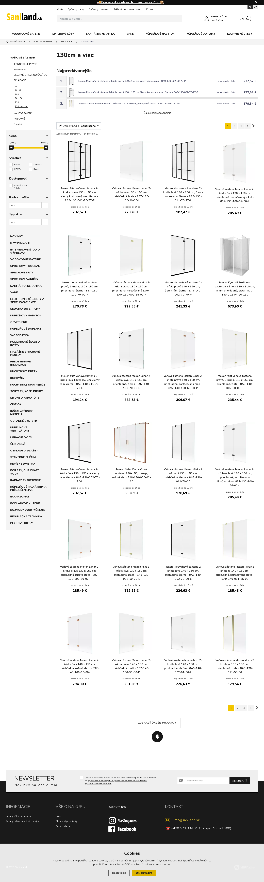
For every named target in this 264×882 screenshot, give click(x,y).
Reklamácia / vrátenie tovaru (127, 9)
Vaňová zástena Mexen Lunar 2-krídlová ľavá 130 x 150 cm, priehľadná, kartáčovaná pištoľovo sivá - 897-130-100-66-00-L (235, 477)
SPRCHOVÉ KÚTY (63, 34)
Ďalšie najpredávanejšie (157, 113)
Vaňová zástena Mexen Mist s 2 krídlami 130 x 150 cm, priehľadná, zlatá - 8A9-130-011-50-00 (129, 103)
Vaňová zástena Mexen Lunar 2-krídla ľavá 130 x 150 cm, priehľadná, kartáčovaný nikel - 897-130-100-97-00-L (235, 195)
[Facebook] (123, 828)
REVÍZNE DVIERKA (22, 464)
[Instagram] (123, 820)
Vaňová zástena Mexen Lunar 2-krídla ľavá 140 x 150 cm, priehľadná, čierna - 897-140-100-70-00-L (131, 382)
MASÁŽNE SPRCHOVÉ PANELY (25, 353)
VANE (130, 34)
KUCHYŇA (17, 378)
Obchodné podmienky (66, 821)
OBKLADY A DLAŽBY (24, 450)
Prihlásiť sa (217, 20)
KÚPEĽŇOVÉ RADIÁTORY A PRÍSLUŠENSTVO (28, 488)
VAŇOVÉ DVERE (23, 113)
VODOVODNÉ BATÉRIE (26, 34)
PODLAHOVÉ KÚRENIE (25, 503)
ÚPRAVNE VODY (21, 437)
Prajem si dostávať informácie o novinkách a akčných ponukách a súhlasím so (120, 780)
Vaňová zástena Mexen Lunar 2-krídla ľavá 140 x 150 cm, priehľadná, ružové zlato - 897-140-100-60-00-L (80, 666)
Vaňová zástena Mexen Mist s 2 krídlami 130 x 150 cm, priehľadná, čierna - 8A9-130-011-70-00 (183, 475)
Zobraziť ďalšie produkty (157, 723)
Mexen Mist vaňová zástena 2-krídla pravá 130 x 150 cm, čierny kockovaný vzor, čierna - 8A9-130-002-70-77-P (138, 92)
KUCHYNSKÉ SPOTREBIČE (27, 385)
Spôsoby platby (76, 9)
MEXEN (17, 169)
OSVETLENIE (19, 322)
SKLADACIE (20, 80)
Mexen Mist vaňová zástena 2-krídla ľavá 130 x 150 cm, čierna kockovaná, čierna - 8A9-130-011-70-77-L (183, 194)
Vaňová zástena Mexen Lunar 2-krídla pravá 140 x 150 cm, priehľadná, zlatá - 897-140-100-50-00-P (131, 666)
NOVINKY (16, 236)
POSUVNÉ (19, 118)
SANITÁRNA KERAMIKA (100, 34)
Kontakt (150, 9)
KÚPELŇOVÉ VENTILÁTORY (19, 429)
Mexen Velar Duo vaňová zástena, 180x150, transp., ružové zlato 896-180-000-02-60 (131, 475)
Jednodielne (20, 69)
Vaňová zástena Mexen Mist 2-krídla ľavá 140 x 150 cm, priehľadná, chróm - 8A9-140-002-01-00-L (183, 666)
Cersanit (38, 164)
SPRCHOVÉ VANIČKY (24, 279)
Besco (17, 164)
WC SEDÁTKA (19, 335)
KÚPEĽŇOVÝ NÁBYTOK (160, 34)
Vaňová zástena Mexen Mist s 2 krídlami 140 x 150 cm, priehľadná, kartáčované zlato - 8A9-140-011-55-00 (235, 573)
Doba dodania (63, 826)
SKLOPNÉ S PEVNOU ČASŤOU (30, 75)
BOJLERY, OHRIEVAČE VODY (24, 471)
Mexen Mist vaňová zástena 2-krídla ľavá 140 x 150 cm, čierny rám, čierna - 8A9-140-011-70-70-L (80, 382)
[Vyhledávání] (119, 18)
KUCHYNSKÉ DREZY (239, 34)
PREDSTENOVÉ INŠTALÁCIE (20, 363)
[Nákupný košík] (248, 18)
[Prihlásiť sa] (207, 18)
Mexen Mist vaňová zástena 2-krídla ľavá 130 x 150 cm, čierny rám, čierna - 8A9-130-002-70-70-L (80, 475)
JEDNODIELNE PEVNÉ (25, 64)
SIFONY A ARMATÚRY (24, 398)
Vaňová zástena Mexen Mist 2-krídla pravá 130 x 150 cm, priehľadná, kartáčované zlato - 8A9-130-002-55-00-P (131, 289)
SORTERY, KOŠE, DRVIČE (26, 391)
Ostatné (18, 124)
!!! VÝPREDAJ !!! (20, 243)
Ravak (37, 169)
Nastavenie (119, 873)
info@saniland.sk (186, 820)
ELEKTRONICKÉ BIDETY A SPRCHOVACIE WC (27, 300)
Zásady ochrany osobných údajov (22, 821)
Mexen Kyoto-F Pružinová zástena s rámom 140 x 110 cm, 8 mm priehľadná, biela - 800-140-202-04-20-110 (235, 289)
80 (16, 86)
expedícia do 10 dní (20, 187)
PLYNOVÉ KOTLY (21, 523)
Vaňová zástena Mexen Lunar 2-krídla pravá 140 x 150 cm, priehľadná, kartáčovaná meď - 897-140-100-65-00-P (183, 382)
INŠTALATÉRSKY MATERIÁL (21, 412)
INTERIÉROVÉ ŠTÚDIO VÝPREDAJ (25, 251)
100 (17, 94)
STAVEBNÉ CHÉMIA (23, 457)
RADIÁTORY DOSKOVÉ (25, 480)
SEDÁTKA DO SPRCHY (25, 309)
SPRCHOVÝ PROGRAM (25, 266)
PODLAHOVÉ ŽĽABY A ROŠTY (25, 343)
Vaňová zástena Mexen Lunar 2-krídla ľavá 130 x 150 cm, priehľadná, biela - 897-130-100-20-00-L (131, 194)
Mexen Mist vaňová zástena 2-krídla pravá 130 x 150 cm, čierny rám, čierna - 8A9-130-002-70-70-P (132, 81)
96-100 (19, 98)
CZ (255, 7)
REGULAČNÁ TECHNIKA (26, 516)
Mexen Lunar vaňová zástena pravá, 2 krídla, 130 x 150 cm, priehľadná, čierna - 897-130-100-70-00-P (79, 289)
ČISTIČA (15, 404)
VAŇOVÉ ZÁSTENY (23, 58)
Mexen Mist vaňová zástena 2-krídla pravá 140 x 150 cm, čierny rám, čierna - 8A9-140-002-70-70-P (183, 289)
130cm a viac (21, 106)
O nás (60, 9)
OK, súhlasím (144, 873)
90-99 (18, 90)
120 (17, 102)
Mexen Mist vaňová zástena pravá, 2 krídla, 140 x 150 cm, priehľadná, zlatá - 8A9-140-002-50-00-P (234, 382)
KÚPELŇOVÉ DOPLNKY (201, 34)
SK (250, 7)
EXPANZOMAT (19, 496)
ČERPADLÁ (17, 444)
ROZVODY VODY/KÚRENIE (27, 510)
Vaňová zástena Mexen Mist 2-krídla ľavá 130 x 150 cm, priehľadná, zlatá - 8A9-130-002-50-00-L (131, 573)
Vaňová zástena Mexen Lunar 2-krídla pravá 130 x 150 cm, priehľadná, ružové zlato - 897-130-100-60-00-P (80, 573)
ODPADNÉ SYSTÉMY (24, 421)
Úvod (58, 816)
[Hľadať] (178, 18)
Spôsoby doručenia (98, 9)
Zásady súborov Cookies (18, 816)
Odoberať (239, 781)
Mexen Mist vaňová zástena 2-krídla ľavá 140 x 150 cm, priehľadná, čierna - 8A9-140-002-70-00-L (183, 573)
